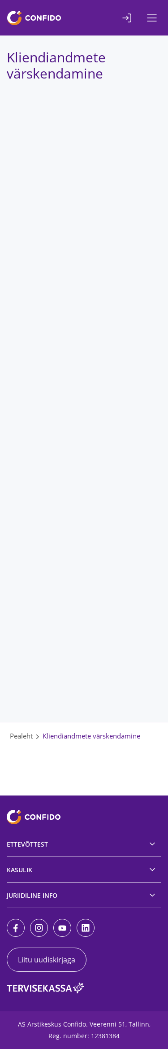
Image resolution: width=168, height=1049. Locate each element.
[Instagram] (39, 928)
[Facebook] (16, 928)
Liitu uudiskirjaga (46, 960)
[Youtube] (62, 928)
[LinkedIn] (86, 928)
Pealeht (21, 735)
